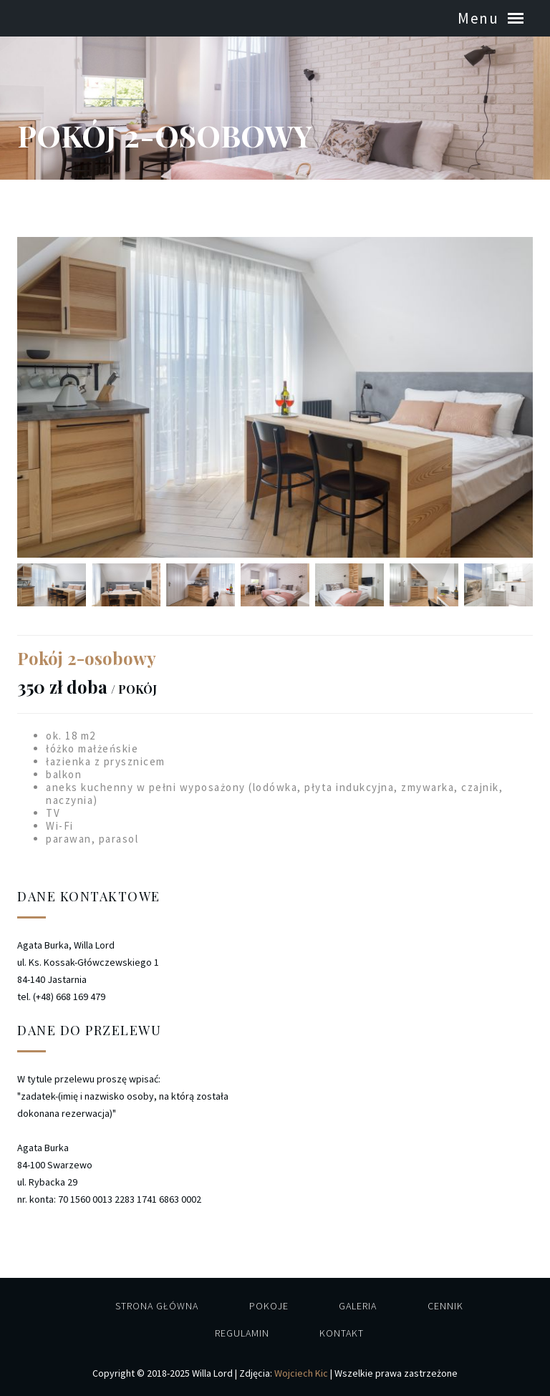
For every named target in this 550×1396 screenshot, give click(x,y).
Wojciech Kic (301, 1373)
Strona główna (156, 1305)
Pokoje (269, 1305)
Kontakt (341, 1333)
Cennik (445, 1305)
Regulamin (242, 1333)
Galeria (358, 1305)
